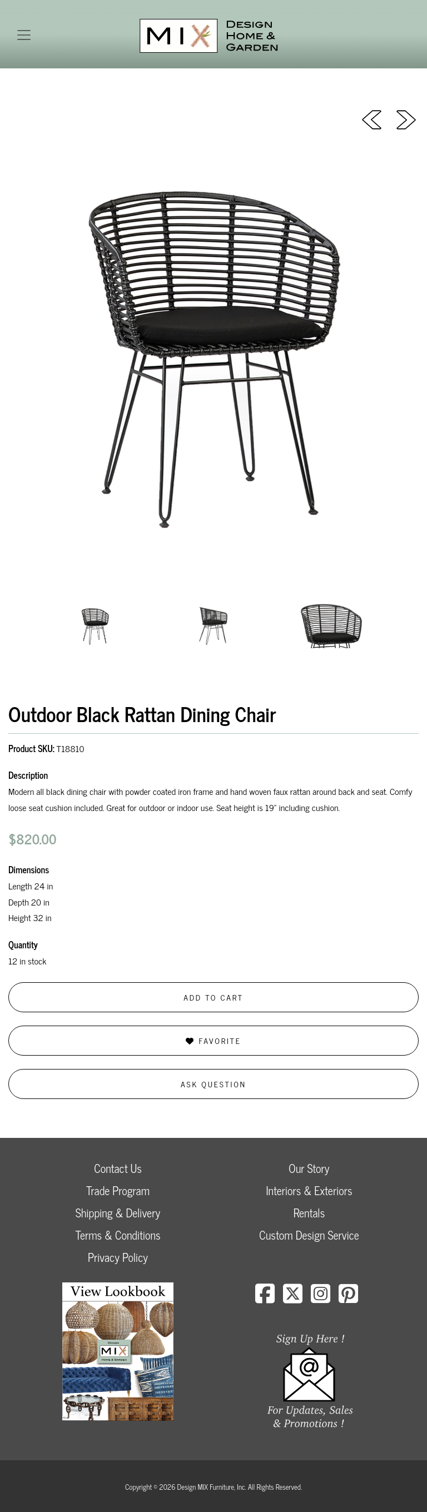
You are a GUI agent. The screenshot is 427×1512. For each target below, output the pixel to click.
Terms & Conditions (117, 1235)
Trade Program (118, 1190)
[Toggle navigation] (23, 35)
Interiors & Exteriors (309, 1190)
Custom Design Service (309, 1235)
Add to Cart (213, 997)
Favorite (213, 1040)
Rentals (309, 1212)
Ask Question (213, 1083)
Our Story (309, 1168)
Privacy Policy (118, 1257)
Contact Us (118, 1168)
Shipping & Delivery (118, 1212)
